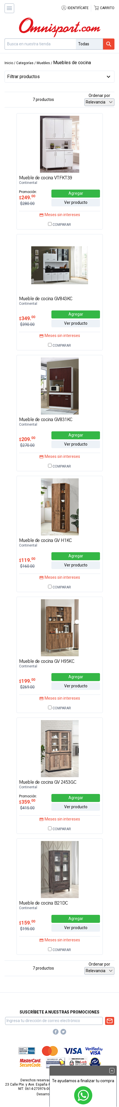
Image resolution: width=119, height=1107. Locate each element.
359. (27, 802)
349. (27, 318)
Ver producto (75, 202)
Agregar (75, 193)
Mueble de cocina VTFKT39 (45, 178)
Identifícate (75, 8)
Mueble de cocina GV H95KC (46, 661)
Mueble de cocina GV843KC (45, 298)
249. (27, 197)
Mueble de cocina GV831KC (45, 419)
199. (27, 681)
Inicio (9, 63)
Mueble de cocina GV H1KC (45, 540)
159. (27, 923)
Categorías (25, 63)
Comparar (59, 225)
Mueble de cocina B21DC (43, 903)
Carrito (103, 8)
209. (27, 439)
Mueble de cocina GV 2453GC (47, 782)
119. (27, 560)
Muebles (43, 63)
